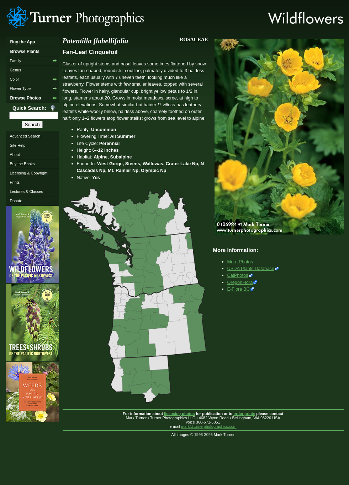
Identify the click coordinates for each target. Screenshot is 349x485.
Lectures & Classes (26, 191)
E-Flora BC (238, 289)
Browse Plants (24, 51)
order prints (244, 413)
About (15, 154)
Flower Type (20, 88)
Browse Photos (25, 98)
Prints (15, 182)
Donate (16, 201)
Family (15, 61)
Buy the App (22, 41)
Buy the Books (22, 164)
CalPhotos (237, 275)
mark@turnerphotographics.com (209, 426)
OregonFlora (240, 282)
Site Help (17, 145)
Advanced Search (25, 136)
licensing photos (179, 413)
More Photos (240, 261)
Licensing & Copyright (28, 173)
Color (14, 79)
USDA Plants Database (250, 268)
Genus (15, 70)
